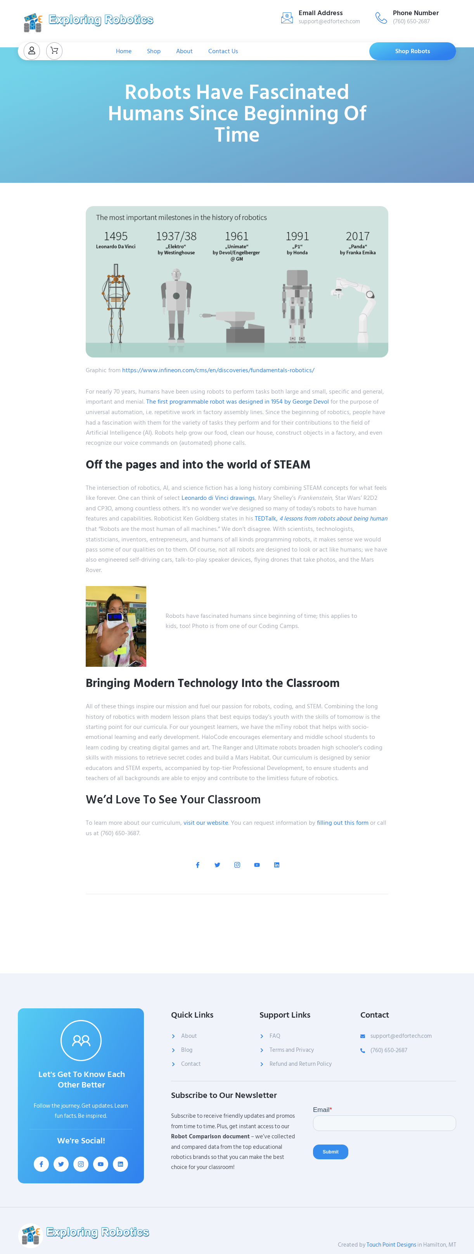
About (184, 51)
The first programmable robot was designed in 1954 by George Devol (237, 402)
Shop (154, 51)
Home (123, 51)
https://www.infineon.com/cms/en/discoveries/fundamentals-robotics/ (218, 370)
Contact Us (223, 51)
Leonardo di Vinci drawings (218, 498)
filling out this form (342, 822)
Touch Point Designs (391, 1245)
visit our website (205, 822)
